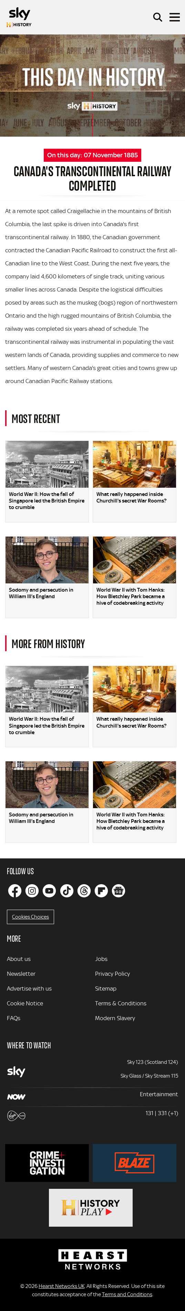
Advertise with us (29, 988)
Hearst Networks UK (61, 1286)
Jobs (101, 958)
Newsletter (21, 973)
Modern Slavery (115, 1018)
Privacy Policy (112, 973)
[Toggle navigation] (174, 17)
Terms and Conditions (127, 1294)
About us (19, 958)
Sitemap (105, 988)
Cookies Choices (30, 917)
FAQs (13, 1018)
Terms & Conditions (120, 1003)
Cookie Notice (25, 1003)
